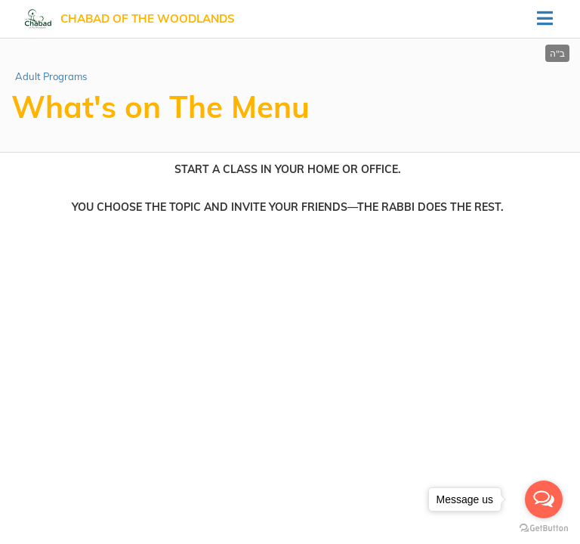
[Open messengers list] (544, 499)
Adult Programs (51, 76)
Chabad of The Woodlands (147, 18)
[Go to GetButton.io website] (544, 528)
